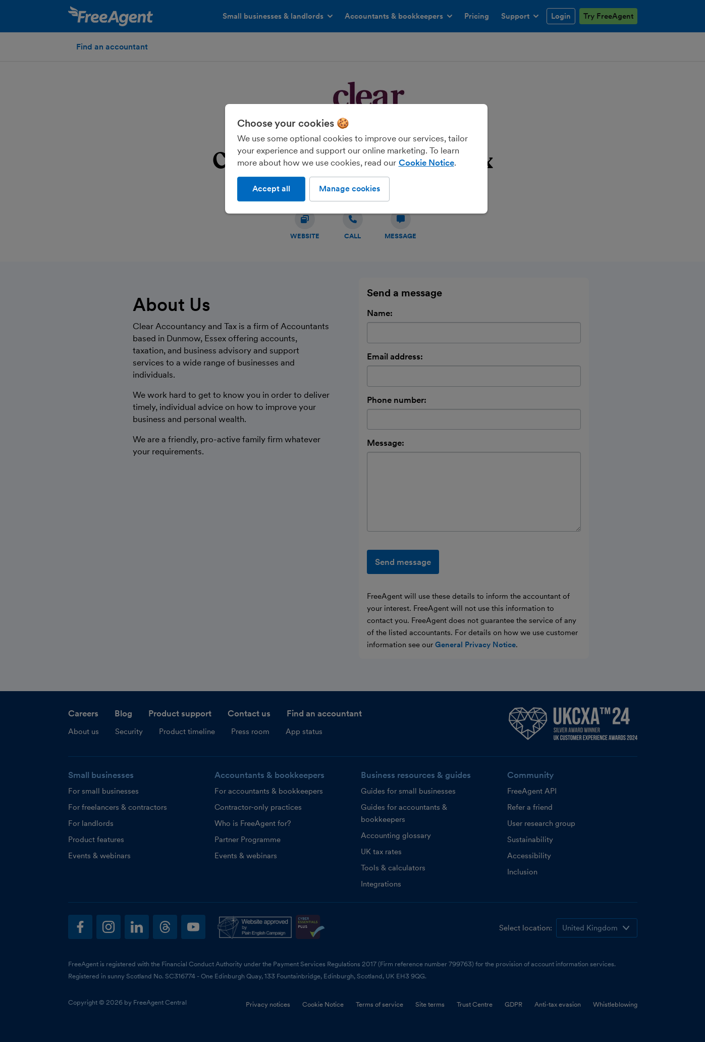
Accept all (271, 188)
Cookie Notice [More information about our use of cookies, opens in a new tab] (426, 163)
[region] (356, 158)
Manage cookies (349, 188)
